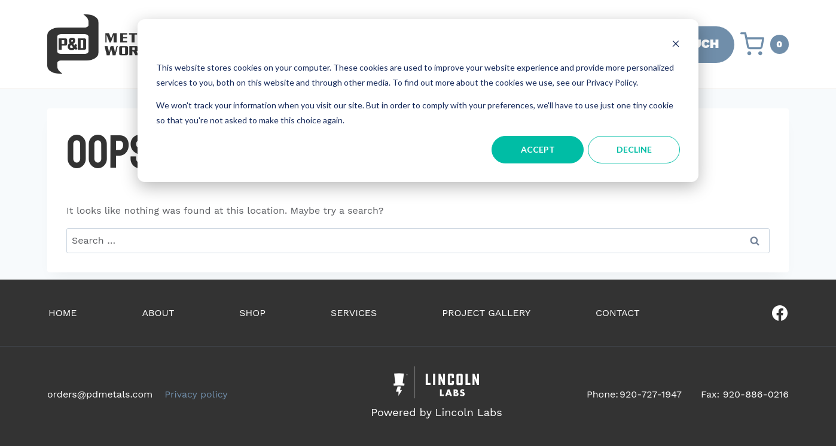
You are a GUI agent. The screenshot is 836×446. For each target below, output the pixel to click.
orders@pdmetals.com (99, 394)
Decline (634, 149)
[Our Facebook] (743, 313)
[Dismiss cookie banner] (676, 45)
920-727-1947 (651, 394)
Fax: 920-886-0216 (745, 394)
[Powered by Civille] (436, 394)
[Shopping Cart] (764, 44)
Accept (538, 149)
